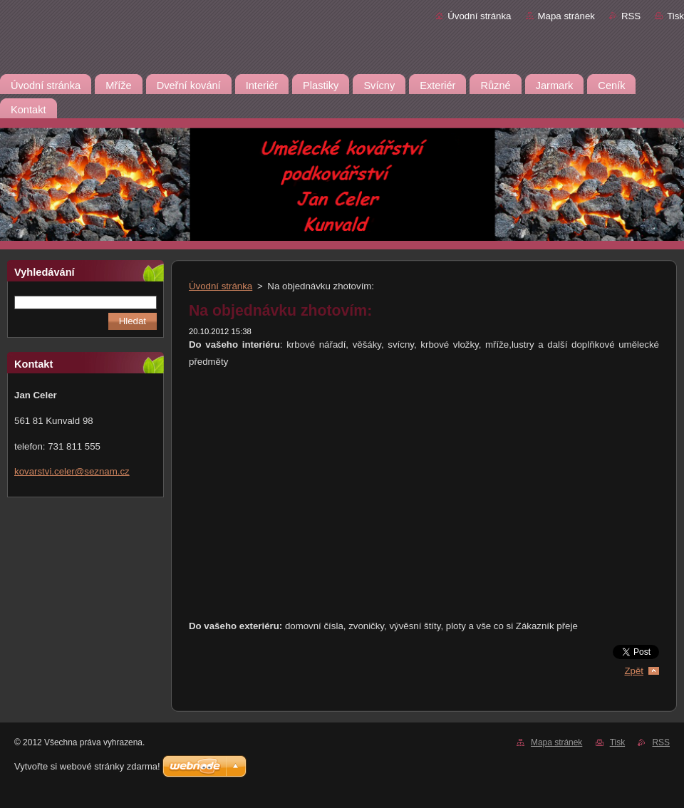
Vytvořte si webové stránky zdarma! (87, 766)
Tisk (675, 16)
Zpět (633, 670)
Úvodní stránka (479, 16)
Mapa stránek (566, 16)
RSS (631, 16)
